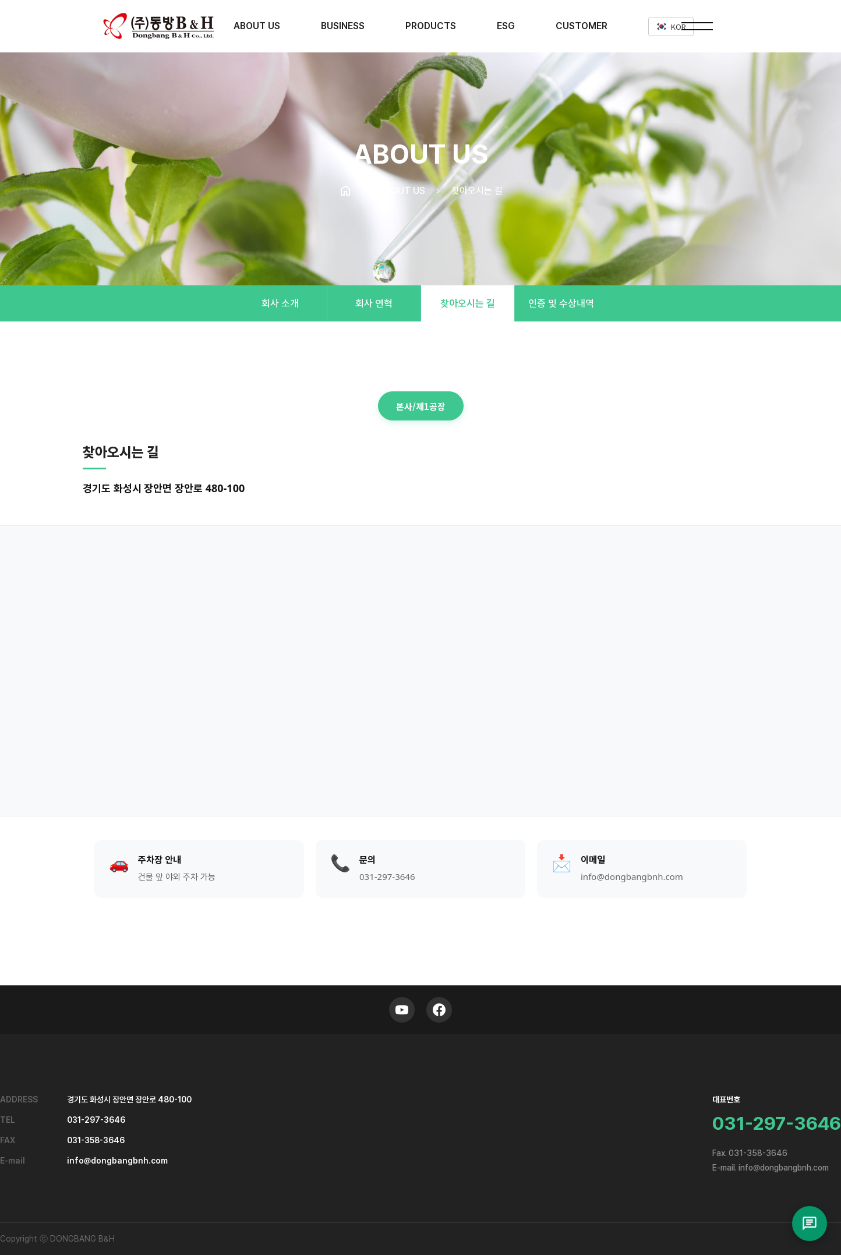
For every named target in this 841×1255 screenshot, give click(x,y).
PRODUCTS (430, 25)
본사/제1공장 (421, 406)
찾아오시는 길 (467, 303)
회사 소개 (280, 303)
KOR (671, 26)
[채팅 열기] (809, 1223)
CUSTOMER (581, 25)
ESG (506, 25)
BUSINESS (343, 25)
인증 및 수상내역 (561, 303)
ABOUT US (257, 25)
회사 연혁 (374, 303)
